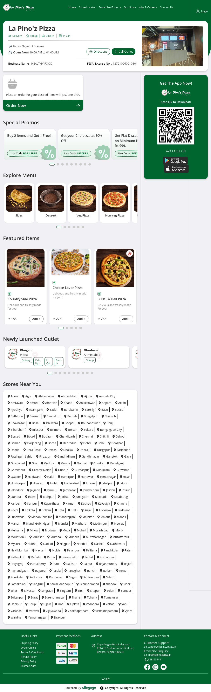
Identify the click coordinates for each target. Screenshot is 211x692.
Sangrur (36, 584)
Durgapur (102, 450)
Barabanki (69, 410)
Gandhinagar (89, 456)
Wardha (14, 617)
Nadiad (46, 544)
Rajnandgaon (18, 571)
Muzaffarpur (119, 537)
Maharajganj (66, 517)
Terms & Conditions (32, 652)
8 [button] (85, 164)
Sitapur (93, 591)
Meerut (117, 523)
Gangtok (110, 456)
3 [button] (62, 164)
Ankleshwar (85, 403)
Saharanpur (89, 577)
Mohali (80, 530)
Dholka (66, 450)
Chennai (86, 436)
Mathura (79, 523)
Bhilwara (50, 423)
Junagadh (80, 497)
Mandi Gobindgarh (37, 523)
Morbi (117, 530)
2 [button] (58, 164)
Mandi (13, 523)
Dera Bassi (32, 450)
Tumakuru (109, 597)
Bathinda (15, 416)
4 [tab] (74, 227)
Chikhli (103, 436)
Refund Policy (28, 657)
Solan (109, 591)
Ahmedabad (67, 396)
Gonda (64, 463)
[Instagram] (155, 667)
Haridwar (85, 477)
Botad (29, 436)
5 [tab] (78, 227)
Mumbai (54, 537)
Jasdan (109, 490)
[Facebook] (147, 667)
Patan (127, 550)
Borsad (14, 436)
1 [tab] (58, 227)
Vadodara (91, 604)
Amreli (32, 403)
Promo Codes (28, 666)
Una (59, 604)
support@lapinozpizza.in (160, 646)
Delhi (99, 443)
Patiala (34, 557)
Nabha (30, 544)
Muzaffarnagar (94, 537)
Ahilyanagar (44, 396)
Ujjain (45, 604)
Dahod (118, 436)
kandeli (14, 503)
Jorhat (63, 497)
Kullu (72, 510)
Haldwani (32, 477)
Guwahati (121, 470)
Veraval (32, 611)
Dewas (50, 450)
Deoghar (115, 443)
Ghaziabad (16, 463)
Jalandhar (15, 490)
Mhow (32, 530)
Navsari (39, 550)
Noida (54, 550)
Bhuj (108, 423)
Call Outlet (123, 52)
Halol (49, 477)
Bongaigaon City (109, 430)
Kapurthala (50, 503)
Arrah (120, 403)
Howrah (36, 483)
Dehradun (68, 443)
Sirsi (79, 591)
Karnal (68, 503)
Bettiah (70, 416)
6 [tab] (83, 227)
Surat (33, 597)
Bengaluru (51, 416)
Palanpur (71, 550)
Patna (49, 557)
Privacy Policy (28, 661)
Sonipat (124, 591)
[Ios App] (176, 168)
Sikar (12, 591)
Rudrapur (34, 577)
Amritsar (49, 403)
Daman (14, 443)
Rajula (55, 571)
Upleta (73, 604)
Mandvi (61, 523)
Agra (27, 396)
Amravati (15, 403)
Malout (103, 517)
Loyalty (105, 678)
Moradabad (99, 530)
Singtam (64, 591)
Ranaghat (72, 571)
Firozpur (43, 456)
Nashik (97, 544)
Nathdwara (116, 544)
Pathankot (16, 557)
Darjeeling (32, 443)
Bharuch (109, 416)
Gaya (126, 456)
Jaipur (122, 483)
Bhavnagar (16, 423)
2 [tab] (64, 227)
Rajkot (126, 564)
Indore (89, 483)
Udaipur (15, 604)
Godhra (47, 463)
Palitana (90, 550)
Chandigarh (65, 436)
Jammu (50, 490)
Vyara (127, 611)
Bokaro (87, 430)
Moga (65, 530)
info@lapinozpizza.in (157, 655)
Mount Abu (17, 537)
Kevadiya (102, 503)
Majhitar (86, 517)
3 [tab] (69, 227)
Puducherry (36, 564)
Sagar (71, 577)
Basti (103, 410)
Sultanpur (16, 597)
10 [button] (92, 373)
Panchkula (109, 550)
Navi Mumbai (18, 550)
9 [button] (89, 164)
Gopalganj (115, 463)
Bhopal (68, 423)
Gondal (80, 463)
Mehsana (15, 530)
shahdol (110, 584)
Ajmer (86, 396)
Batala (117, 410)
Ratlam (106, 571)
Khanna (120, 503)
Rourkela (15, 577)
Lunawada (16, 517)
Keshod (84, 503)
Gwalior (14, 477)
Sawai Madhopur (60, 584)
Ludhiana (122, 510)
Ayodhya (15, 410)
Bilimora (54, 430)
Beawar (33, 416)
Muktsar (36, 537)
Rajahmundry (106, 564)
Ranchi (90, 571)
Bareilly (88, 410)
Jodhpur (47, 497)
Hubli (52, 483)
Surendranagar (53, 597)
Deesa (50, 443)
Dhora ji (83, 450)
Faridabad (122, 450)
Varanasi (15, 611)
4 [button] (67, 164)
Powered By (80, 688)
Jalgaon (33, 490)
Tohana (90, 597)
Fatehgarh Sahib (20, 456)
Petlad (87, 557)
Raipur (86, 564)
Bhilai (34, 423)
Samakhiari (17, 584)
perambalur (68, 557)
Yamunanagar (36, 617)
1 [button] (52, 164)
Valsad (109, 604)
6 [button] (76, 164)
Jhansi (30, 497)
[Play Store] (175, 160)
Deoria (14, 450)
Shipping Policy (29, 643)
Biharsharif (16, 430)
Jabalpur (106, 483)
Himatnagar (106, 477)
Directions (98, 52)
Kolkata (28, 510)
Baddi (52, 410)
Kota (59, 510)
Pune (55, 564)
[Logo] (18, 7)
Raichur (69, 564)
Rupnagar (54, 577)
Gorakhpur (16, 470)
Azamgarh (34, 410)
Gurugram (101, 470)
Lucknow (103, 510)
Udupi (30, 604)
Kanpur (30, 503)
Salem (108, 577)
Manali (120, 517)
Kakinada (100, 497)
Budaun (46, 436)
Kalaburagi (120, 497)
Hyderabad (70, 483)
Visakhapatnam (76, 611)
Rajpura (39, 571)
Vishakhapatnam (105, 611)
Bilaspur (36, 430)
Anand (66, 403)
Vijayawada (52, 611)
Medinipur (98, 523)
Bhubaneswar (89, 423)
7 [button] (80, 164)
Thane (74, 597)
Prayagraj (15, 564)
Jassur (124, 490)
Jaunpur (14, 497)
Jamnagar (68, 490)
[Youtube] (164, 667)
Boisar (71, 430)
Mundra (72, 537)
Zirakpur (58, 617)
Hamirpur (66, 477)
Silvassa (27, 591)
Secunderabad (87, 584)
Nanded (80, 544)
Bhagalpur (89, 416)
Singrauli (45, 591)
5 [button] (71, 164)
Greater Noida (40, 470)
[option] (30, 144)
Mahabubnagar (40, 517)
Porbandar (105, 557)
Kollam (45, 510)
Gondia (96, 463)
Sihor (125, 584)
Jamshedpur (89, 490)
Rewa (121, 571)
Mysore (14, 544)
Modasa (49, 530)
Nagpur (63, 544)
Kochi (13, 510)
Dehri (85, 443)
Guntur (61, 470)
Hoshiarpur (17, 483)
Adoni (13, 396)
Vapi (122, 604)
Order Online (28, 647)
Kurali (86, 510)
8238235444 (153, 659)
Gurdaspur (80, 470)
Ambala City (105, 396)
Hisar (125, 477)
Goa (33, 463)
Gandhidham (64, 456)
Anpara (105, 403)
